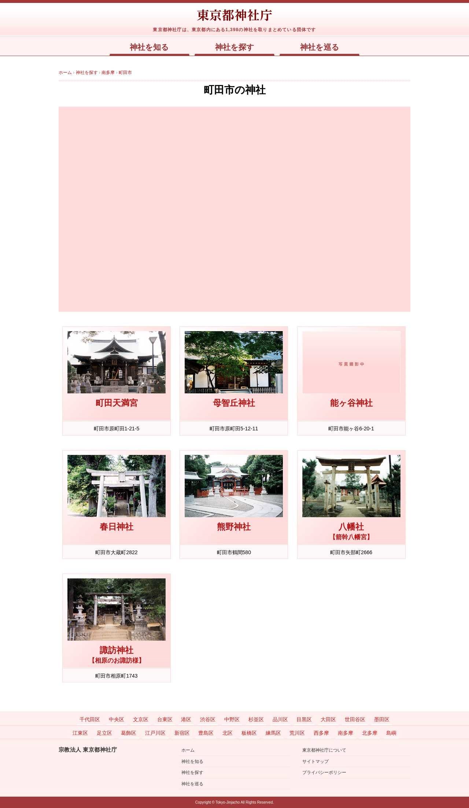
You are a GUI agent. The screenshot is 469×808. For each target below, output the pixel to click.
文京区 (140, 719)
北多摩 (369, 733)
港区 (186, 719)
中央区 (116, 719)
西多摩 (321, 733)
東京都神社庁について (324, 750)
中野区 (232, 719)
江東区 (80, 733)
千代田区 (90, 719)
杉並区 (256, 719)
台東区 (165, 719)
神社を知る (149, 47)
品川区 (280, 719)
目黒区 (304, 719)
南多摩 (345, 733)
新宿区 (182, 733)
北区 (227, 733)
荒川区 (297, 733)
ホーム (188, 750)
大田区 (328, 719)
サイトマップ (315, 761)
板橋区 (249, 733)
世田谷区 (355, 719)
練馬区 (273, 733)
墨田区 (381, 719)
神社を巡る (319, 47)
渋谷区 (207, 719)
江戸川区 (155, 733)
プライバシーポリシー (324, 772)
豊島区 (206, 733)
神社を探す (234, 47)
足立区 (104, 733)
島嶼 (391, 733)
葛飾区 (128, 733)
